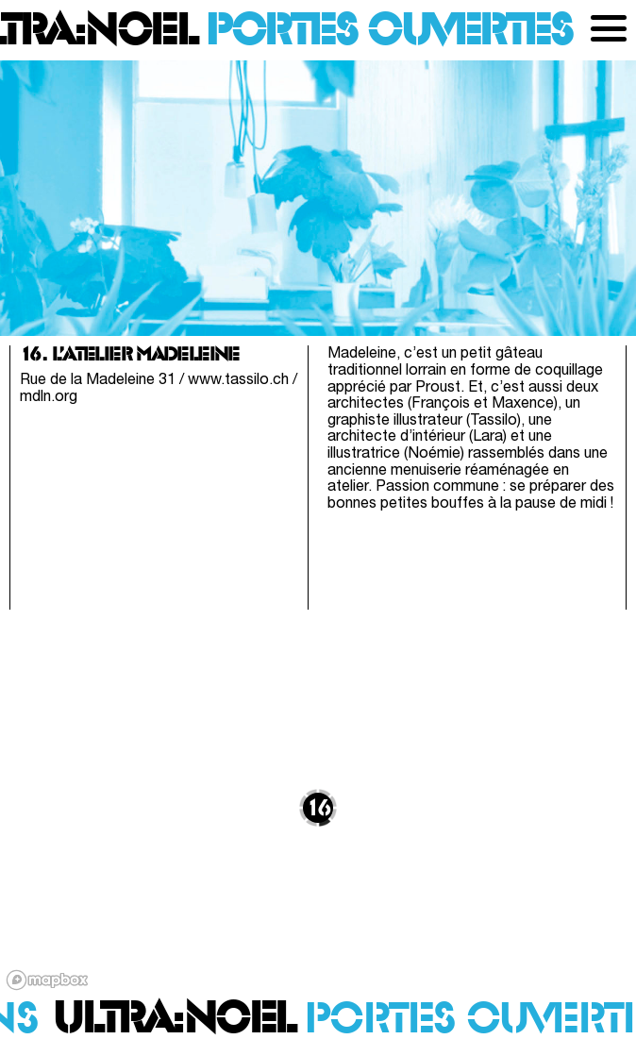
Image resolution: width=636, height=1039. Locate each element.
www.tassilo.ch (238, 380)
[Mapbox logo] (47, 980)
